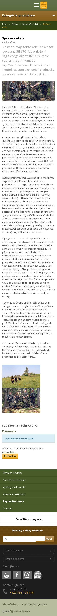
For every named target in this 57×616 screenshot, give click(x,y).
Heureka (37, 571)
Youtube (5, 571)
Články (15, 24)
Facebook (17, 571)
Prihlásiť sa (10, 455)
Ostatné (7, 508)
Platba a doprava (14, 559)
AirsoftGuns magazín (29, 519)
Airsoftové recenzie (14, 480)
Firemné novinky (12, 473)
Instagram (27, 571)
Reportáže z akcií (30, 24)
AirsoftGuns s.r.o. (13, 5)
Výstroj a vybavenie (14, 487)
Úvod (4, 24)
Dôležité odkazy (14, 550)
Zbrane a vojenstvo (14, 494)
